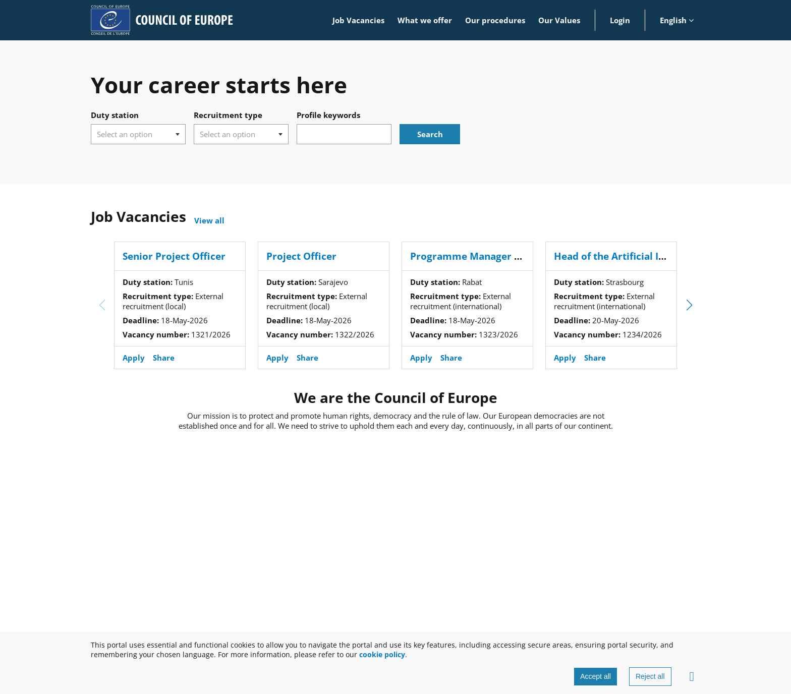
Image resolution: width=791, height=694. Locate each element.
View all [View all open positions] (209, 220)
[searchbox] (132, 134)
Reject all (650, 676)
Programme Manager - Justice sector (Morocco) (522, 256)
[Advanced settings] (692, 677)
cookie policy (382, 654)
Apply (134, 358)
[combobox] (138, 134)
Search (430, 134)
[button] (689, 305)
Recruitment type (228, 115)
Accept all (595, 676)
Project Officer (301, 256)
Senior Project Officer (174, 256)
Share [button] (164, 358)
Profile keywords (328, 115)
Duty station (115, 115)
